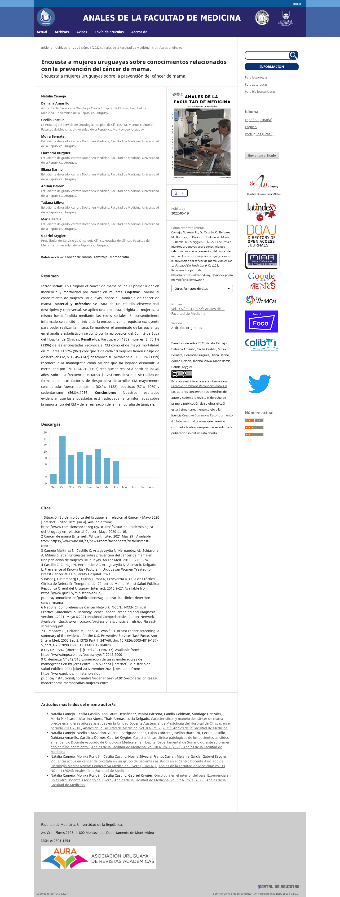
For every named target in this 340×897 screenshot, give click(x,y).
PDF (181, 193)
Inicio (45, 47)
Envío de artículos (109, 32)
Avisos (81, 32)
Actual (42, 32)
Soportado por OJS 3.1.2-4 (52, 893)
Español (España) (258, 120)
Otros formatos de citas (191, 288)
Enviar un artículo (262, 155)
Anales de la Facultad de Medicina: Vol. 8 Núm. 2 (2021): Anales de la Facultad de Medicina (155, 728)
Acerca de (139, 32)
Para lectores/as (256, 77)
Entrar (296, 3)
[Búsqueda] (269, 55)
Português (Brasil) (259, 134)
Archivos (62, 32)
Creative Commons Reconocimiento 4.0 (199, 386)
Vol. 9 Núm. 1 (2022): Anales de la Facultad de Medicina (111, 47)
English (251, 127)
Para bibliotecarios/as (260, 91)
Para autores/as (256, 84)
